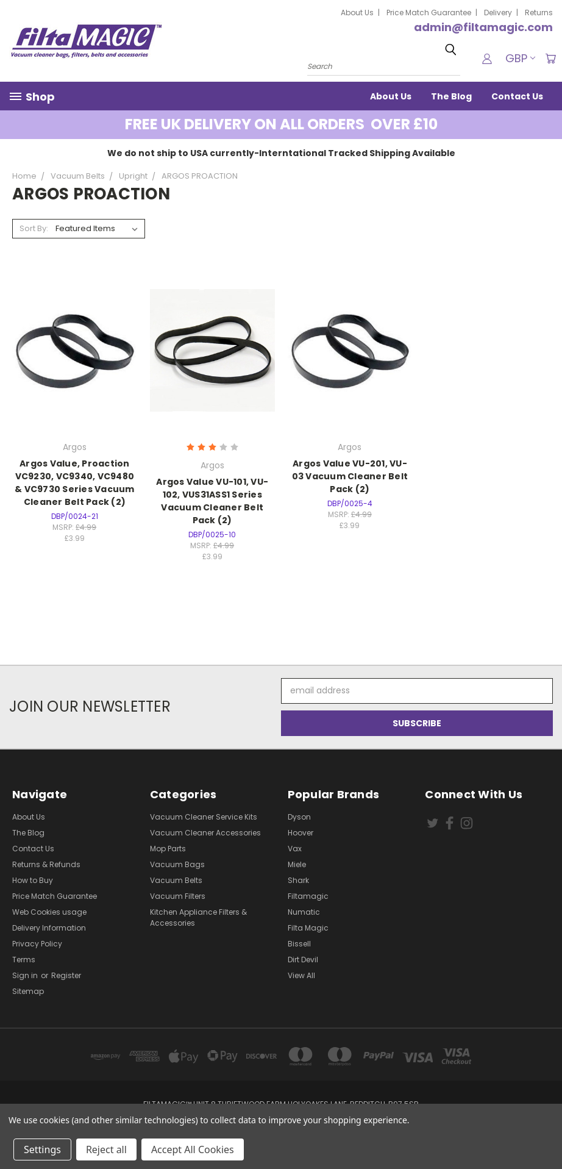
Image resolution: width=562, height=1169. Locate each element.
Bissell (299, 943)
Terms (23, 959)
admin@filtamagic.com (483, 27)
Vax (295, 848)
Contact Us (517, 96)
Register (66, 975)
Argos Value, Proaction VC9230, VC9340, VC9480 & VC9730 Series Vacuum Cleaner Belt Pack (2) (75, 482)
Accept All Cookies (192, 1149)
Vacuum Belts (176, 880)
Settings (42, 1149)
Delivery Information (49, 928)
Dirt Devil (303, 959)
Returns (539, 12)
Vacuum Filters (177, 896)
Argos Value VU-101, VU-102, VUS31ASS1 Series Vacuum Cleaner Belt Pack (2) (212, 501)
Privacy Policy (37, 943)
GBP (519, 58)
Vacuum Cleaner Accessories (205, 833)
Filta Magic (308, 928)
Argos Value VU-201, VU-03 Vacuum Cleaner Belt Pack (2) (350, 476)
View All (301, 975)
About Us (357, 12)
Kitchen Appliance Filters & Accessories (198, 917)
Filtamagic (308, 896)
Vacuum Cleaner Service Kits (203, 817)
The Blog (451, 96)
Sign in (26, 975)
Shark (298, 880)
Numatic (304, 912)
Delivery (498, 12)
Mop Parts (168, 848)
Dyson (299, 817)
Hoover (300, 833)
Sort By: (34, 228)
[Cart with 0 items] (550, 58)
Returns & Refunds (46, 864)
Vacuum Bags (177, 864)
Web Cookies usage (49, 912)
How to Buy (32, 880)
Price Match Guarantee (428, 12)
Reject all (106, 1149)
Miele (297, 864)
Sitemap (28, 991)
